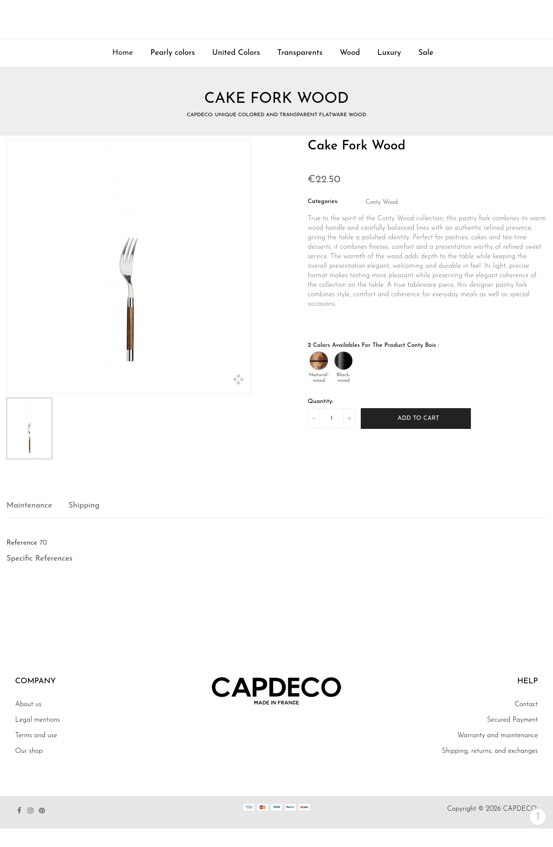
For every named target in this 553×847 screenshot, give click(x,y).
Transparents (300, 71)
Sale (425, 71)
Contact (526, 723)
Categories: (323, 220)
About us (28, 723)
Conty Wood (381, 221)
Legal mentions (37, 738)
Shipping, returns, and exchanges (490, 769)
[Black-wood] (343, 379)
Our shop (29, 769)
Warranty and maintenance (498, 754)
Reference (21, 561)
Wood (350, 71)
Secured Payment (512, 738)
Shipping (84, 524)
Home (122, 71)
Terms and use (36, 754)
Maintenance (29, 524)
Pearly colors (172, 71)
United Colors (236, 71)
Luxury (389, 71)
